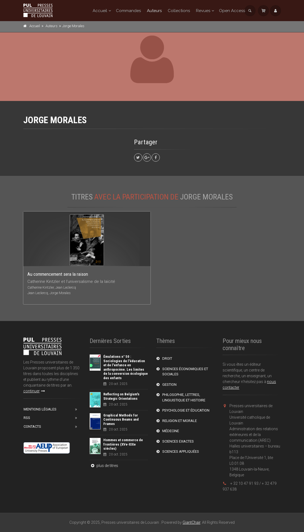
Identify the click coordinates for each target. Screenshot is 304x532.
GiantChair (191, 522)
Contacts (32, 426)
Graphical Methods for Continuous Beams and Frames (121, 419)
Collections (179, 10)
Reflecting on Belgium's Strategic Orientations (121, 396)
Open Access (232, 10)
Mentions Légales (40, 409)
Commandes (128, 10)
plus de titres (104, 465)
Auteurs (154, 10)
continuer (34, 391)
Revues (203, 10)
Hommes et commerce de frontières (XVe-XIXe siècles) (123, 444)
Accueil (100, 10)
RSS (27, 418)
